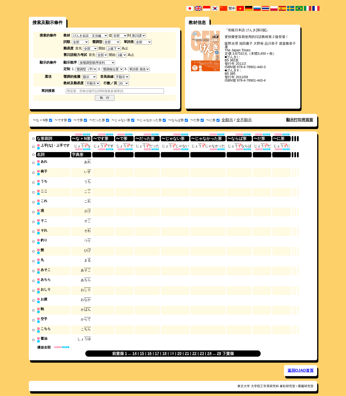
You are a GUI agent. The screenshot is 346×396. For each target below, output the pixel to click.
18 (164, 349)
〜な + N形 (42, 120)
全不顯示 (244, 120)
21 (187, 349)
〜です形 (63, 120)
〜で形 (80, 120)
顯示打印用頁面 (299, 120)
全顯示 (227, 120)
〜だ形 (197, 120)
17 (157, 349)
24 (209, 349)
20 (179, 349)
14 (134, 349)
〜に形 (213, 120)
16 (149, 349)
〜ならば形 (178, 120)
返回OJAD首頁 (301, 366)
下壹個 (228, 349)
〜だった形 (99, 120)
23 (202, 349)
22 (194, 349)
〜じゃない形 (122, 120)
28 (219, 349)
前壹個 (118, 349)
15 (142, 349)
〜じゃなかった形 (151, 120)
